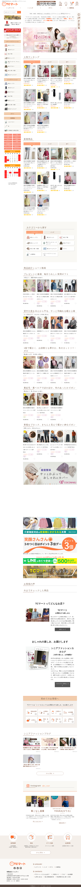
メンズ (45, 870)
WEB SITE (62, 826)
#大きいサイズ (16, 148)
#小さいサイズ (8, 148)
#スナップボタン (8, 146)
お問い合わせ (38, 879)
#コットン (8, 141)
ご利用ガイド (55, 877)
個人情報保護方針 (49, 879)
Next (73, 475)
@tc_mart (46, 788)
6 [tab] (54, 486)
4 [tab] (50, 486)
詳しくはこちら (37, 824)
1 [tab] (43, 486)
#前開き (16, 139)
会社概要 (70, 877)
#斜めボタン (17, 146)
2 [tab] (45, 486)
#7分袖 (8, 134)
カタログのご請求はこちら (62, 686)
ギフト (12, 113)
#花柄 (17, 141)
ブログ (63, 877)
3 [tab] (48, 486)
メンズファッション (12, 79)
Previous (26, 475)
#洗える (8, 139)
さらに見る (49, 776)
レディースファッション (12, 41)
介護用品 (12, 118)
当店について (62, 631)
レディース (38, 870)
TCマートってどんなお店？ (42, 877)
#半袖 (17, 134)
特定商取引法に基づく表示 (64, 879)
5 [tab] (52, 486)
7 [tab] (56, 486)
